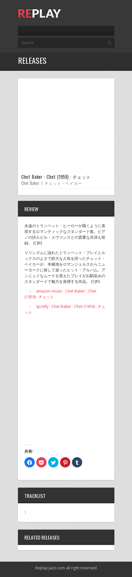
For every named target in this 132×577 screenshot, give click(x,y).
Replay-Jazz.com (50, 568)
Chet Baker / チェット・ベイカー (51, 183)
